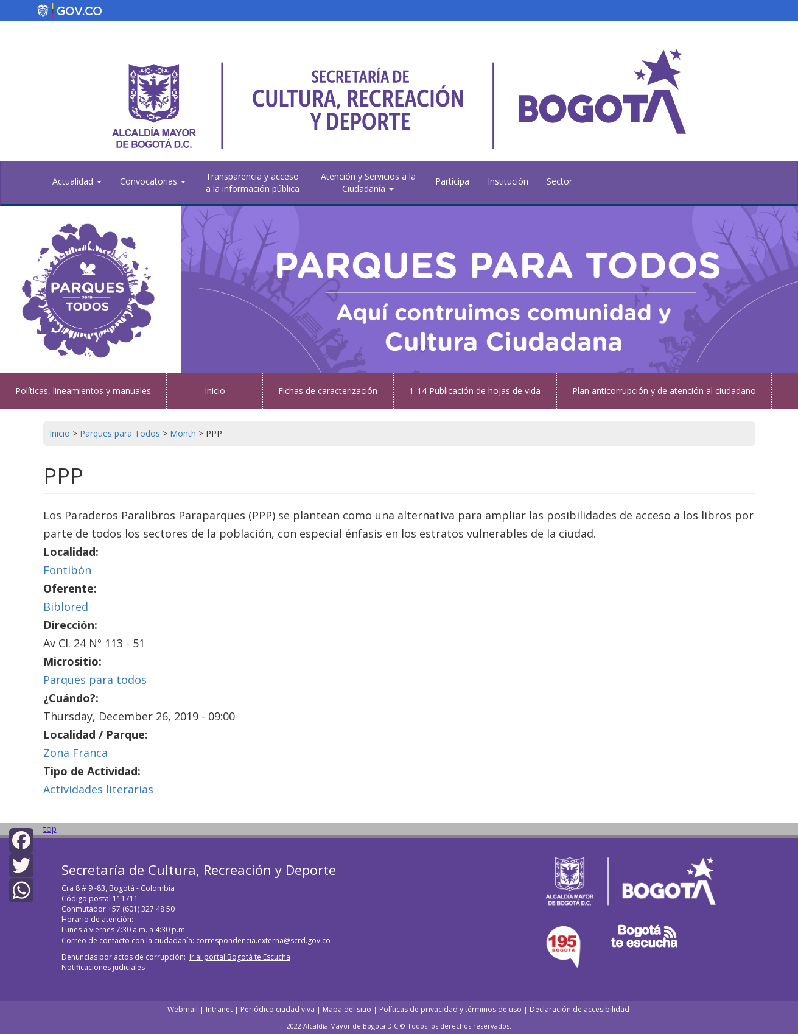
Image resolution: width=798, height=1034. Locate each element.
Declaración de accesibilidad (579, 1009)
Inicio (215, 390)
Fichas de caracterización (327, 390)
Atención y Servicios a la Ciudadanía (368, 182)
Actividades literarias (98, 789)
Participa (452, 181)
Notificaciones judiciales (103, 967)
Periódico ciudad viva (277, 1009)
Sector (559, 181)
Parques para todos (95, 679)
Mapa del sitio (347, 1009)
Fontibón (67, 570)
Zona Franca (75, 752)
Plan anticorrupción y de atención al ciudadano (664, 390)
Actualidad (77, 181)
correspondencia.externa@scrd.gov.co (263, 940)
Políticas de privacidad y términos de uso (450, 1009)
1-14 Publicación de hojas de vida (475, 390)
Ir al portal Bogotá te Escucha (239, 957)
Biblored (65, 606)
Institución (508, 181)
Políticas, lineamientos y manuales (83, 390)
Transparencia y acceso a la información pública (252, 182)
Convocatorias (153, 181)
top (50, 828)
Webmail (183, 1009)
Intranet (219, 1009)
